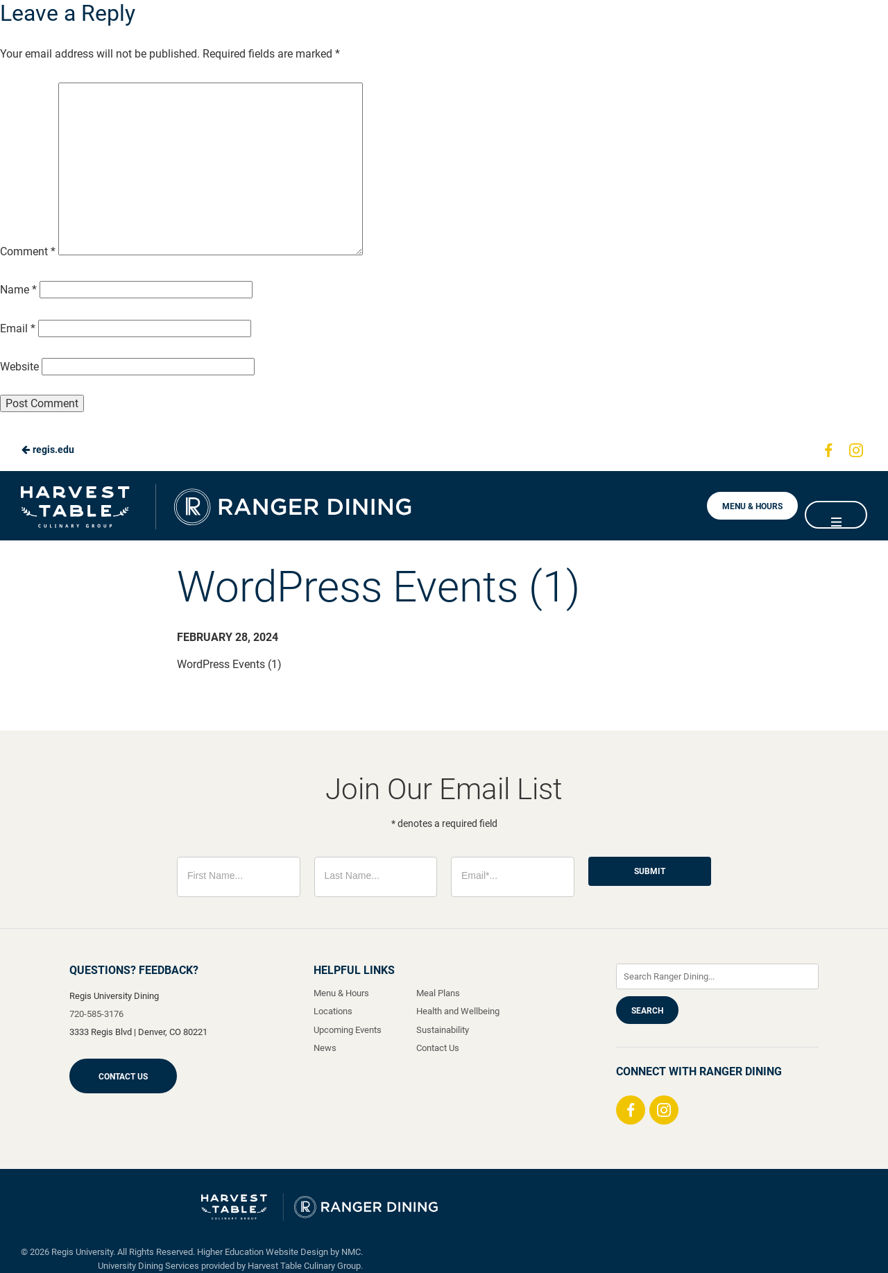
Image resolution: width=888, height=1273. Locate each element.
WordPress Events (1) (229, 664)
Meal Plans (438, 993)
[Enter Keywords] (717, 976)
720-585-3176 (96, 1014)
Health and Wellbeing (458, 1011)
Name (18, 289)
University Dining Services (148, 1266)
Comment (28, 251)
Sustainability (442, 1030)
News (325, 1048)
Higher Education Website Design (262, 1252)
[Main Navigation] (836, 515)
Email (17, 328)
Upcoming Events (348, 1030)
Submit (649, 871)
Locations (333, 1011)
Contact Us (123, 1077)
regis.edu (47, 449)
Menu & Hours (752, 506)
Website (19, 366)
